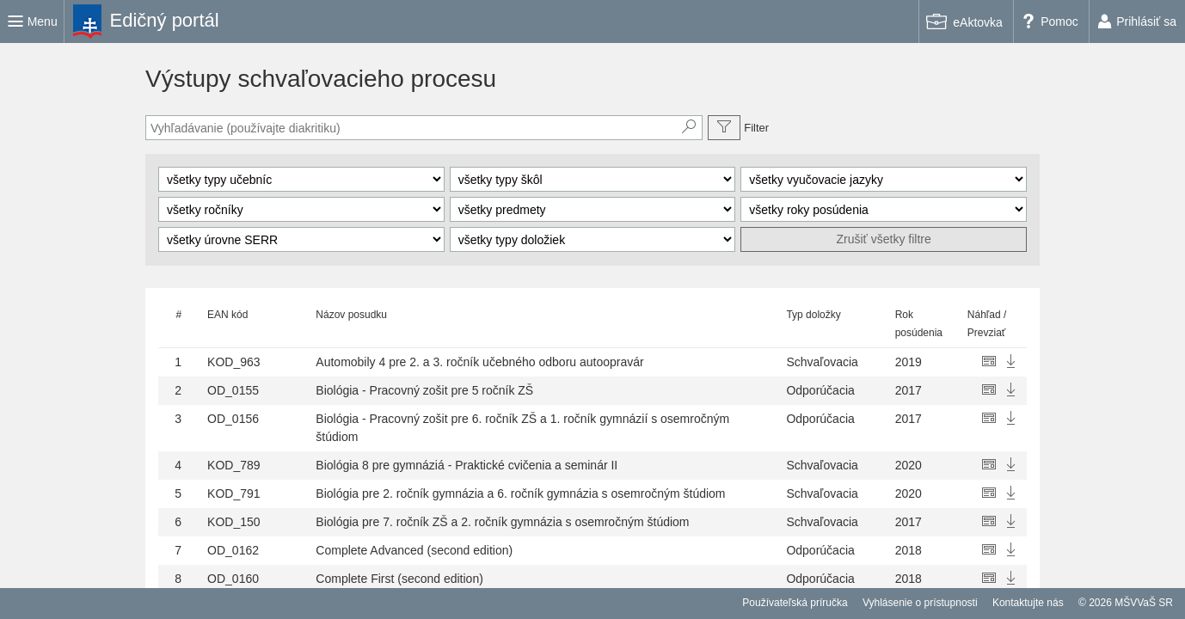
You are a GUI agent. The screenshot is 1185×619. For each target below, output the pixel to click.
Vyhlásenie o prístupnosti (920, 603)
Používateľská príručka (794, 603)
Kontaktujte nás (1028, 603)
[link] (150, 21)
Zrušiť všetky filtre (884, 239)
